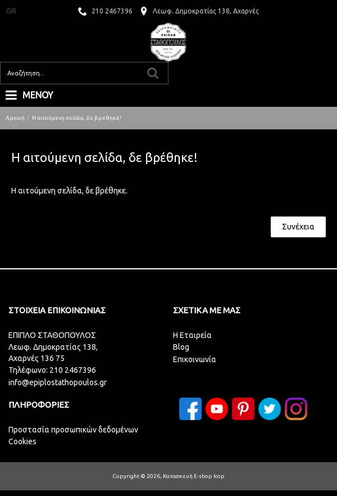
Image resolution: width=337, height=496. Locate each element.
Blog (181, 346)
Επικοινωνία (194, 359)
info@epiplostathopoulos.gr (57, 382)
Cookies (22, 441)
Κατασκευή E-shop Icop (194, 476)
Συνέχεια (298, 226)
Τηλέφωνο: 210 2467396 (52, 370)
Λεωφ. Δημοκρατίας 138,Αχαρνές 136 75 (53, 352)
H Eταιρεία (192, 335)
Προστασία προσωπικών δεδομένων (73, 429)
